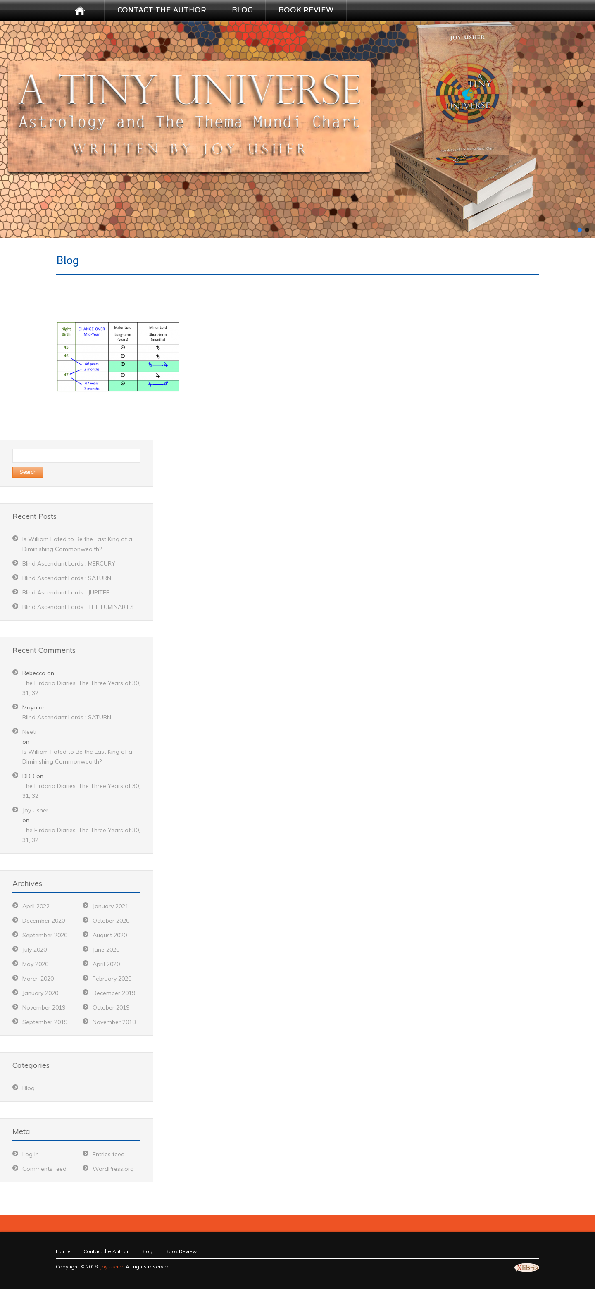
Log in (30, 1154)
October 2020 (111, 920)
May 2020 (35, 964)
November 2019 (43, 1007)
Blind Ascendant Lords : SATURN (66, 578)
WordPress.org (113, 1168)
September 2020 (44, 935)
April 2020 (106, 964)
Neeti (29, 731)
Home (63, 1251)
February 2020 (112, 978)
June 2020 (106, 949)
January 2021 (111, 906)
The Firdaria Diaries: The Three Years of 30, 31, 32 (81, 688)
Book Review (181, 1251)
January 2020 (40, 993)
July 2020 (34, 949)
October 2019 (111, 1007)
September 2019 (44, 1022)
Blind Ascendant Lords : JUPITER (66, 592)
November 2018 (114, 1022)
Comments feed (44, 1168)
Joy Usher (35, 810)
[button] (580, 230)
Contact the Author (106, 1251)
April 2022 (36, 906)
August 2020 (110, 935)
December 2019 (114, 993)
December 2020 (43, 920)
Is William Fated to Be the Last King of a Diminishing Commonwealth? (77, 756)
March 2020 (38, 978)
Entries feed (109, 1154)
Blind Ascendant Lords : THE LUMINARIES (78, 607)
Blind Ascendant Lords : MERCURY (68, 563)
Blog (28, 1088)
